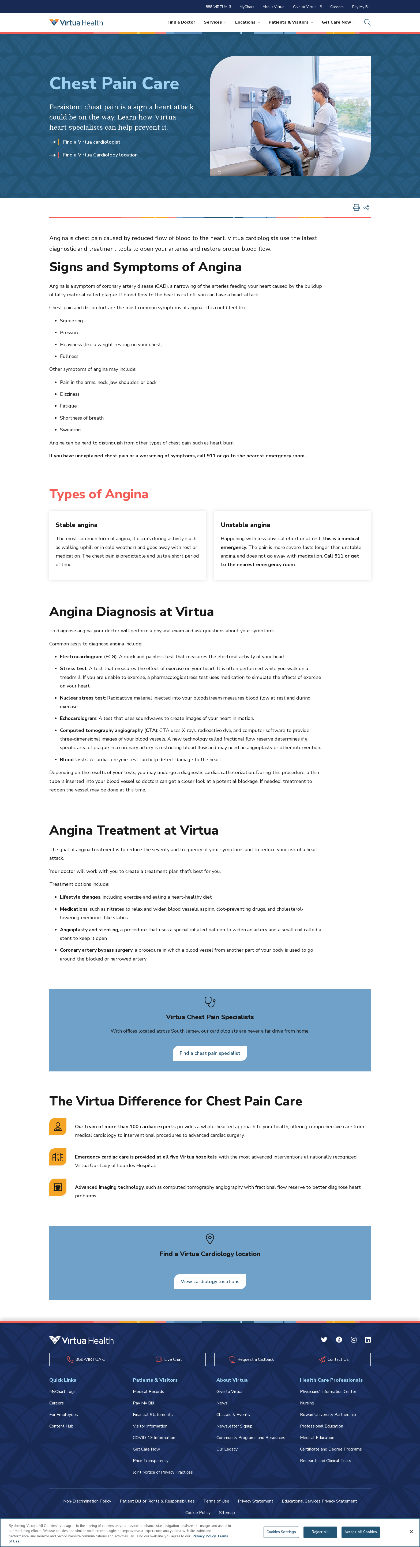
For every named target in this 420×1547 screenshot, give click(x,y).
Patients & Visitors (291, 22)
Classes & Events (233, 1415)
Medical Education (317, 1438)
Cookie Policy (198, 1513)
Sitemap (227, 1513)
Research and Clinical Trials (325, 1461)
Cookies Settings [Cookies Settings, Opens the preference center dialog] (281, 1532)
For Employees (63, 1415)
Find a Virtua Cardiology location (93, 155)
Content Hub (61, 1426)
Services (215, 22)
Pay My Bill (361, 6)
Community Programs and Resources (250, 1438)
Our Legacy (227, 1449)
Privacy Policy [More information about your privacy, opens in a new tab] (204, 1536)
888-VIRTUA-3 (218, 6)
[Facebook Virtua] (339, 1340)
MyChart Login (63, 1392)
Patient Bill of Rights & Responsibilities (157, 1501)
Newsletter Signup (234, 1426)
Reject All (320, 1532)
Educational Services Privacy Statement (319, 1501)
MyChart (247, 6)
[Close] (411, 1532)
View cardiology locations (210, 1281)
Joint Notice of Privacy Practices (163, 1472)
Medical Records (148, 1392)
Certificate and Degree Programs (331, 1449)
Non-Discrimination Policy (87, 1501)
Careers (337, 6)
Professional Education (321, 1426)
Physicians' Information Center (328, 1392)
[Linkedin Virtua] (368, 1340)
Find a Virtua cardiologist (84, 142)
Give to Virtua (307, 6)
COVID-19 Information (154, 1438)
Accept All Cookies (360, 1532)
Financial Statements (153, 1415)
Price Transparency (150, 1461)
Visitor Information (150, 1426)
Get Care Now (339, 22)
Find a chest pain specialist (210, 1053)
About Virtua (273, 6)
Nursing (307, 1403)
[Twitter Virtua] (324, 1340)
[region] (210, 1532)
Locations (247, 22)
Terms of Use (216, 1501)
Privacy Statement (255, 1501)
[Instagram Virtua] (354, 1340)
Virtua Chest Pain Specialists (210, 1017)
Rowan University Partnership (328, 1415)
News (222, 1403)
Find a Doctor (181, 22)
